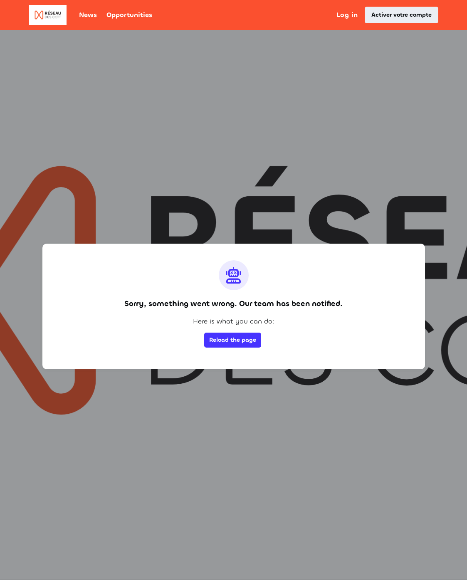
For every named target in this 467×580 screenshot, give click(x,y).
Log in (347, 14)
